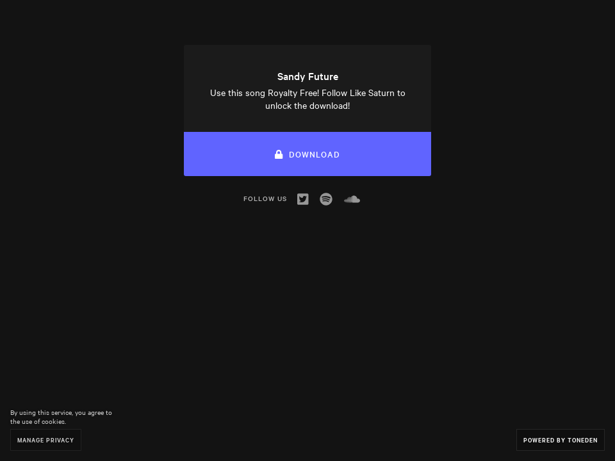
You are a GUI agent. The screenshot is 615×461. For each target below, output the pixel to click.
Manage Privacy (45, 439)
